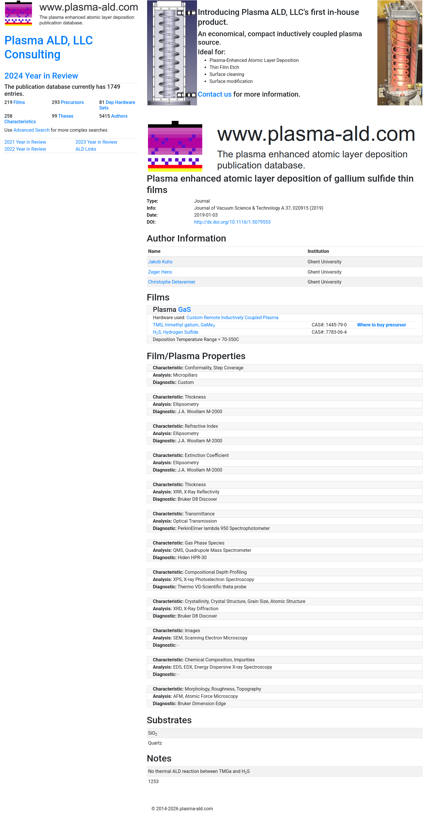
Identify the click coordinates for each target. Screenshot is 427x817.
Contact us (215, 94)
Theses (65, 116)
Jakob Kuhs (160, 262)
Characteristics (20, 121)
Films (19, 102)
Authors (119, 116)
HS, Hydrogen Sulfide (175, 332)
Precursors (72, 102)
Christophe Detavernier (171, 282)
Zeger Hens (160, 272)
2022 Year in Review (25, 149)
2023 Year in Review (96, 142)
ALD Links (86, 149)
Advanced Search (31, 130)
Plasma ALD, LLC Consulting (48, 47)
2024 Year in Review (41, 76)
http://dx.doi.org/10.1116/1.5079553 (232, 222)
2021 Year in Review (25, 142)
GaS (184, 309)
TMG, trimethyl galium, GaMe (184, 325)
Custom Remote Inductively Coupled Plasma (232, 317)
